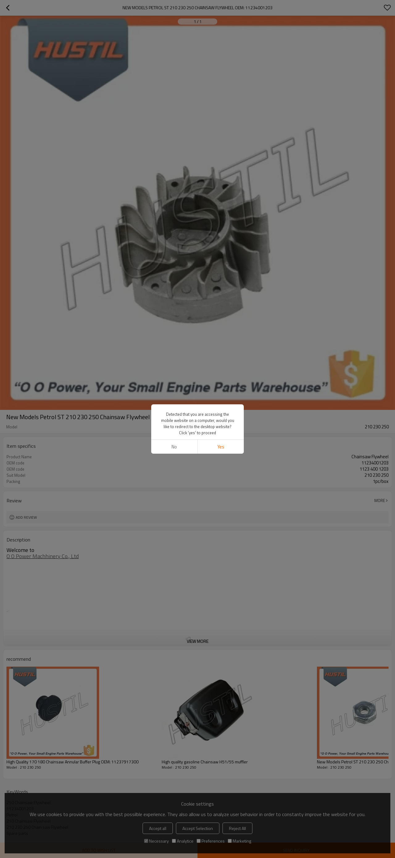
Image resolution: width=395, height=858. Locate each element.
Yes (220, 446)
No (174, 446)
